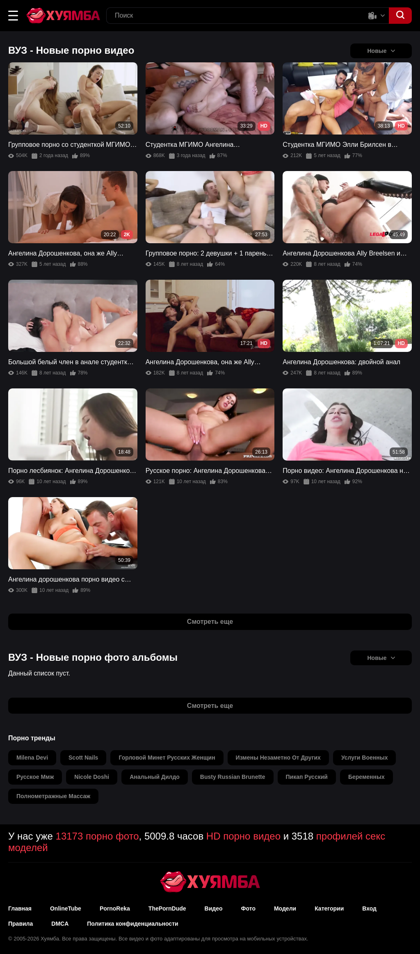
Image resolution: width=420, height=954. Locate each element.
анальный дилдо (155, 777)
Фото (248, 908)
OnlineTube (65, 908)
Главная (20, 908)
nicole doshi (91, 777)
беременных (366, 777)
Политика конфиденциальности (132, 923)
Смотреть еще (210, 621)
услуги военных (364, 757)
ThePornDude (167, 908)
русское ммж (35, 777)
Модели (285, 908)
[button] (13, 16)
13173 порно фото (97, 836)
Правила (20, 923)
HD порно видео (243, 836)
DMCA (59, 923)
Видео (214, 908)
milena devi (32, 757)
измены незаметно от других (278, 757)
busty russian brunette (232, 777)
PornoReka (115, 908)
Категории (329, 908)
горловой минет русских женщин (167, 757)
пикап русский (307, 777)
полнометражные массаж (53, 796)
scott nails (83, 757)
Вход (369, 908)
